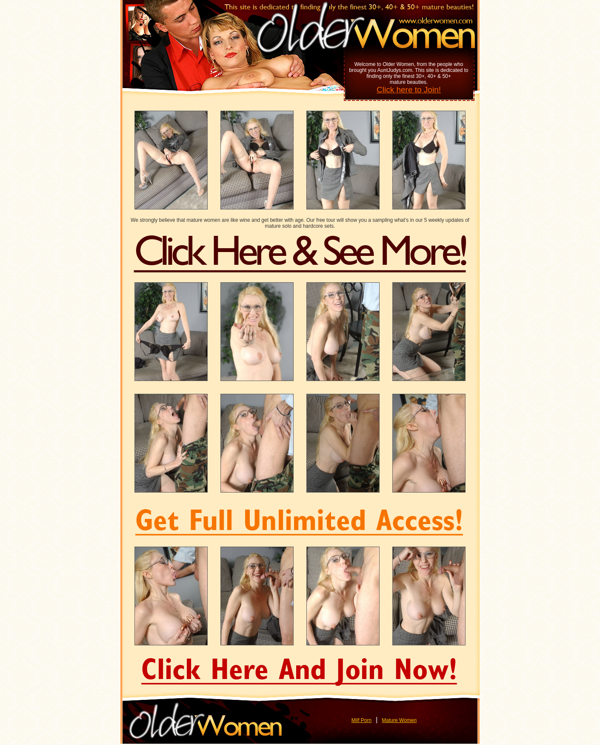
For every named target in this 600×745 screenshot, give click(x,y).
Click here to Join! (409, 89)
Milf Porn (361, 720)
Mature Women (399, 720)
